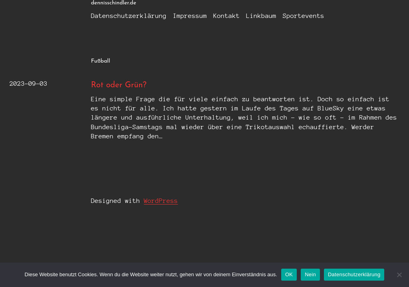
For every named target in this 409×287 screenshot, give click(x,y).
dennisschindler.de (113, 3)
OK (289, 274)
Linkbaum (261, 15)
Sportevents (303, 15)
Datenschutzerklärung (129, 15)
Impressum (190, 15)
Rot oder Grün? (119, 85)
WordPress (161, 200)
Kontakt (226, 15)
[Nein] (399, 275)
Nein (310, 274)
